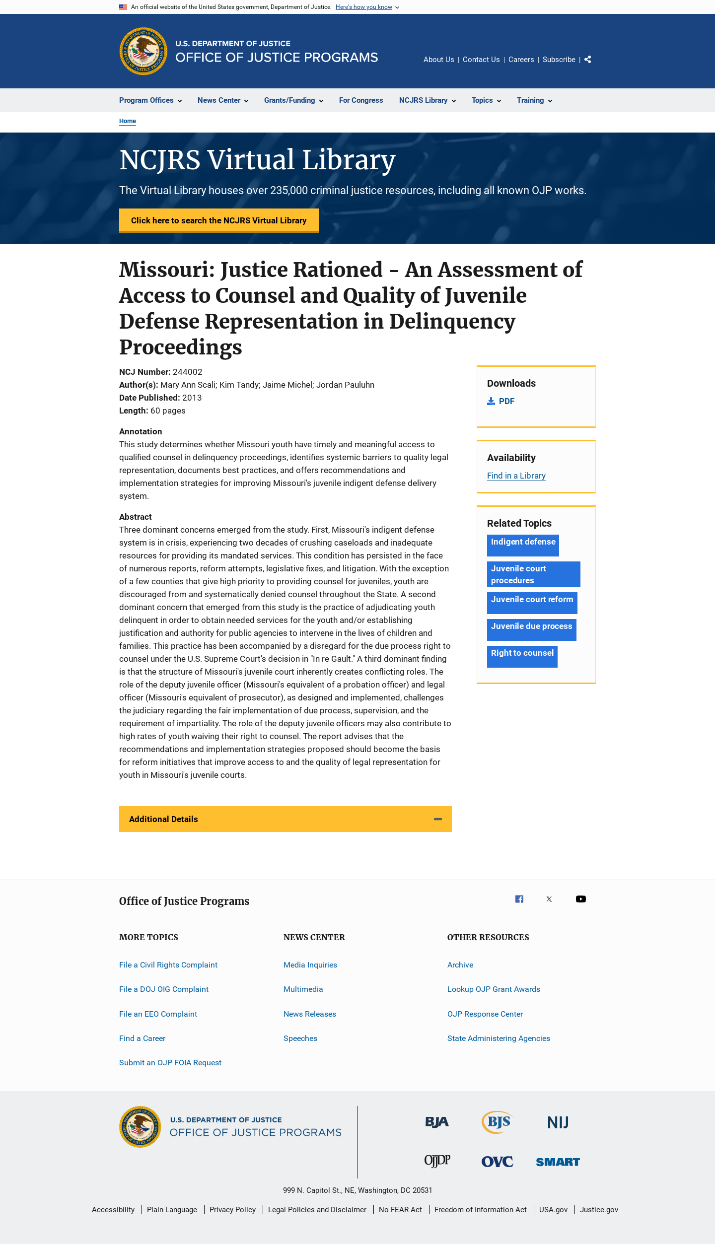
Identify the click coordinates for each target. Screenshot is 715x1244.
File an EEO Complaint (158, 1014)
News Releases (310, 1014)
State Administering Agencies (498, 1038)
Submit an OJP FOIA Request (170, 1062)
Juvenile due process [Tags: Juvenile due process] (531, 626)
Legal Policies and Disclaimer (317, 1209)
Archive (460, 964)
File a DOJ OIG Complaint (164, 989)
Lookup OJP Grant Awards (493, 989)
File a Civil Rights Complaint (168, 964)
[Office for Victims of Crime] (497, 1169)
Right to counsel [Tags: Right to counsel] (522, 653)
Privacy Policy (233, 1209)
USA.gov (553, 1209)
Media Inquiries (310, 964)
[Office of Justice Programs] (143, 51)
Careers (521, 59)
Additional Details (163, 819)
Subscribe (559, 59)
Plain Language (172, 1209)
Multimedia (303, 989)
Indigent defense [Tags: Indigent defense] (523, 542)
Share (596, 66)
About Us (439, 59)
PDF (506, 401)
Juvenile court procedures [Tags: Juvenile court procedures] (518, 574)
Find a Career (142, 1038)
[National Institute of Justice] (558, 1130)
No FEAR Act (400, 1209)
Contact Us (481, 59)
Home (127, 121)
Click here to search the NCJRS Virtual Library (219, 220)
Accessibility (113, 1209)
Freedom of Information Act (480, 1209)
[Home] (277, 51)
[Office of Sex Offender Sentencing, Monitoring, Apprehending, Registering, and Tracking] (558, 1168)
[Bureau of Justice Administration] (437, 1129)
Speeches (300, 1038)
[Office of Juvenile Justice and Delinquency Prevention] (437, 1170)
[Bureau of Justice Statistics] (498, 1135)
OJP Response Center (485, 1014)
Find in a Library (516, 476)
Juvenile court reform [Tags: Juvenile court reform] (532, 599)
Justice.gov (599, 1209)
